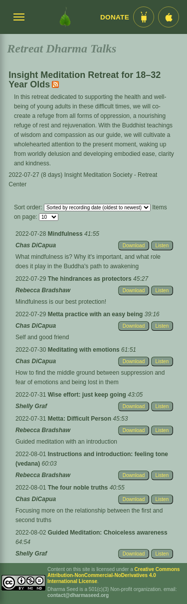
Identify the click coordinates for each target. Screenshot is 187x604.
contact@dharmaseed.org (78, 595)
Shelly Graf (31, 406)
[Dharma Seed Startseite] (65, 17)
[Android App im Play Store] (143, 16)
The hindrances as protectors (90, 278)
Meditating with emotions (84, 349)
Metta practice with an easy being (96, 314)
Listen (162, 245)
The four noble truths (79, 487)
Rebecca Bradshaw (42, 290)
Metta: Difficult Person (80, 418)
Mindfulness (66, 233)
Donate (114, 17)
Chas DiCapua (35, 245)
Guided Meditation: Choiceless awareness (108, 532)
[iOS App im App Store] (168, 16)
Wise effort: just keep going (88, 394)
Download (134, 245)
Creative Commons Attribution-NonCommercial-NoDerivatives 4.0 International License (113, 575)
